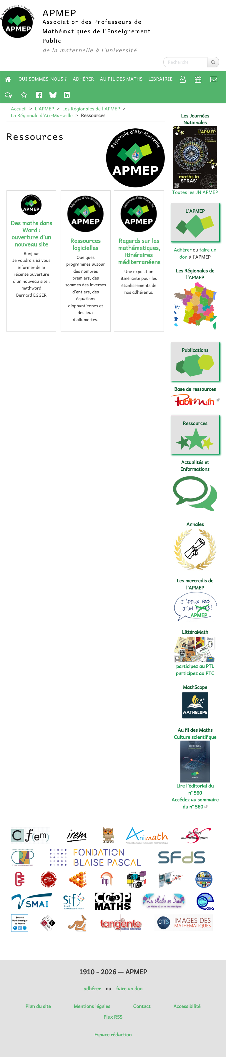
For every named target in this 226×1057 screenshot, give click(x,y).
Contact (142, 1006)
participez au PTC (195, 673)
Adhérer (83, 79)
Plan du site (38, 1006)
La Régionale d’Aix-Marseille (42, 115)
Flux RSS (113, 1017)
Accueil (18, 108)
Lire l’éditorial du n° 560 (195, 789)
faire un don (129, 988)
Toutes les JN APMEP (195, 192)
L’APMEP (44, 108)
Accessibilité (186, 1006)
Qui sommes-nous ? (43, 79)
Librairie (161, 79)
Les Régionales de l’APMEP (91, 108)
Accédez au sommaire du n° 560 (195, 803)
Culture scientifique (195, 737)
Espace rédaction (113, 1034)
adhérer (92, 988)
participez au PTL (195, 666)
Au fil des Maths (121, 79)
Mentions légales (92, 1006)
